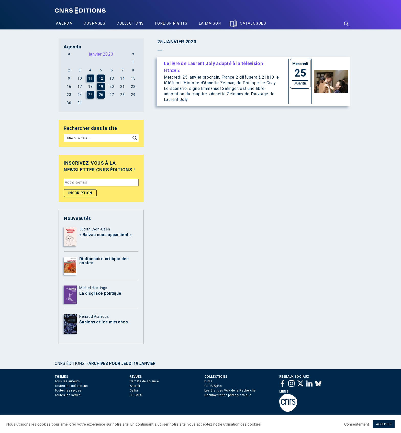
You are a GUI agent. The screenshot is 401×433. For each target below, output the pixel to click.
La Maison (210, 23)
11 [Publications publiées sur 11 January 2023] (90, 78)
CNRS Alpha (213, 386)
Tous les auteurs (67, 381)
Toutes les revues (68, 390)
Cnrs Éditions (69, 363)
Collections (130, 23)
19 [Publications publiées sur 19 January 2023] (101, 87)
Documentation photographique (227, 395)
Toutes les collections (71, 386)
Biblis (208, 381)
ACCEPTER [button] (384, 424)
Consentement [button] (356, 424)
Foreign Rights (171, 23)
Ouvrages (94, 23)
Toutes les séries (68, 395)
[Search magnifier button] (346, 24)
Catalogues (253, 23)
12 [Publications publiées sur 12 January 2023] (101, 78)
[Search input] (97, 138)
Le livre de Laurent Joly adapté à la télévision (213, 63)
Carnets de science (144, 381)
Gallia (134, 390)
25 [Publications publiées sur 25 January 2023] (90, 95)
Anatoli (135, 386)
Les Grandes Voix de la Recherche (230, 390)
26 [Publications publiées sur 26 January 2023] (101, 95)
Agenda (64, 23)
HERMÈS (136, 395)
